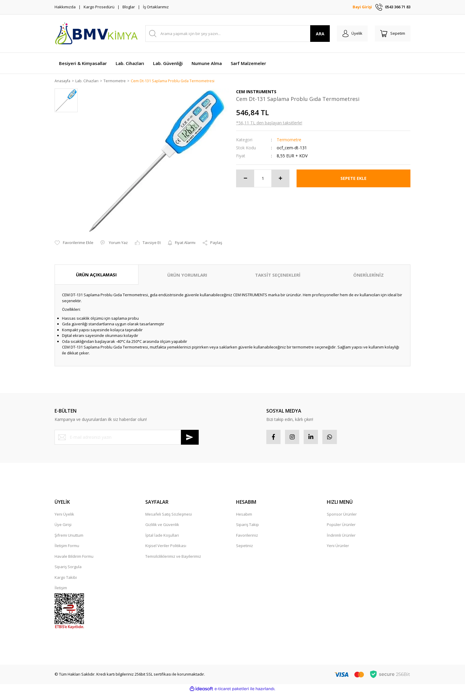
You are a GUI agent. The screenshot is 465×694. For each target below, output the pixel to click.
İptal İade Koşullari (162, 536)
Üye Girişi (63, 525)
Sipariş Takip (247, 525)
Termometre (289, 140)
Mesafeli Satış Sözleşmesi (168, 515)
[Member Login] (351, 33)
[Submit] (190, 437)
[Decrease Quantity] (245, 178)
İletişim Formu (67, 546)
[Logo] (96, 33)
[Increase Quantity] (280, 178)
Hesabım (244, 515)
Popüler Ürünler (341, 525)
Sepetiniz (244, 546)
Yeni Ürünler (338, 546)
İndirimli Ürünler (341, 536)
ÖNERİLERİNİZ (368, 275)
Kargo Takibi (66, 578)
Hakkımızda (65, 6)
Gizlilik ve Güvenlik (162, 525)
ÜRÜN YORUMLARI (187, 275)
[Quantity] (262, 178)
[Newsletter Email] (127, 437)
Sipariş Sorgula (68, 567)
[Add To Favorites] (74, 243)
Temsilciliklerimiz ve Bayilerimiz (173, 557)
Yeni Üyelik (64, 515)
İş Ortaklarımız (156, 6)
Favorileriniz (247, 536)
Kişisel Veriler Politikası (165, 546)
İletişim (61, 588)
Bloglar (128, 6)
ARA (318, 34)
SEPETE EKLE (353, 178)
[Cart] (392, 33)
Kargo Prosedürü (99, 6)
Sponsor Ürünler (342, 515)
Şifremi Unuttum (69, 536)
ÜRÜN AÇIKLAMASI (96, 275)
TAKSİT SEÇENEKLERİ (277, 275)
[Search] (236, 33)
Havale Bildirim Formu (74, 557)
